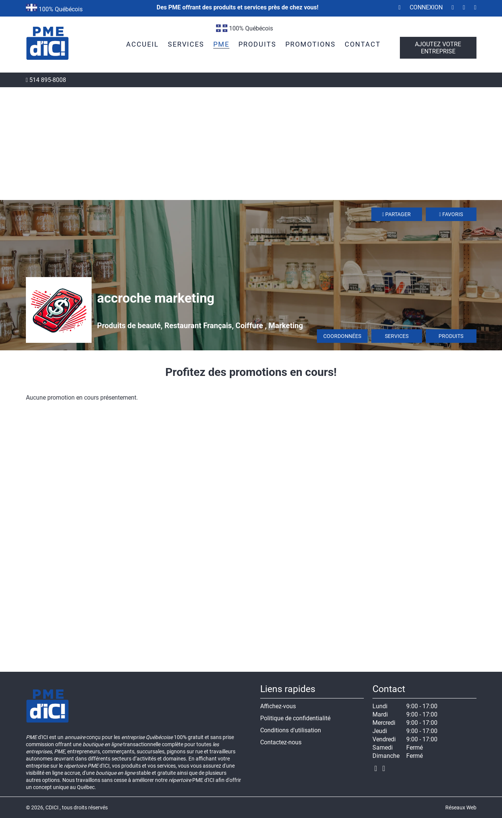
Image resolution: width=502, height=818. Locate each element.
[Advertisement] (251, 143)
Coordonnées (342, 336)
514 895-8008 (46, 79)
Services (397, 336)
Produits (451, 336)
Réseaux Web (460, 807)
